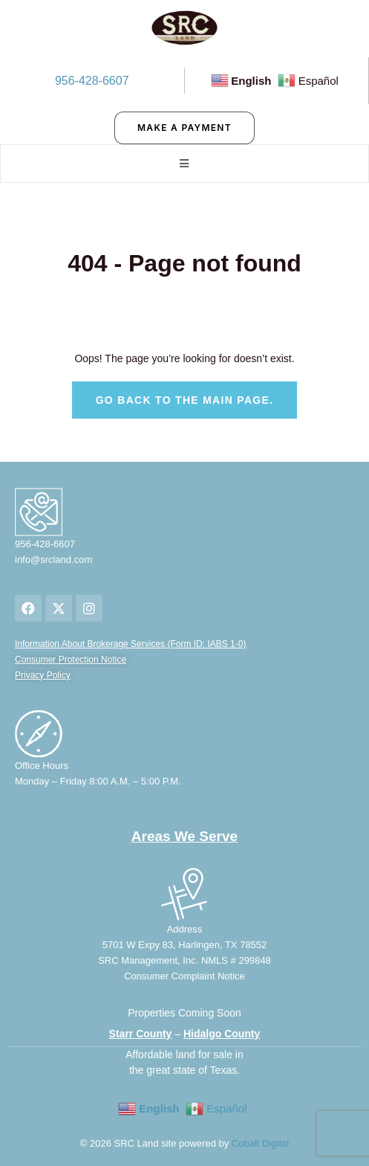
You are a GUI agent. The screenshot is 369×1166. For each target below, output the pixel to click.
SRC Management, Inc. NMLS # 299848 (184, 960)
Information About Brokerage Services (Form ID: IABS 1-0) (130, 644)
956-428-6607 (92, 80)
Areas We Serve (184, 836)
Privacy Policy (43, 675)
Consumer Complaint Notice (184, 976)
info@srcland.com (53, 559)
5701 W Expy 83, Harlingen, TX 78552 (184, 944)
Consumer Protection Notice (70, 659)
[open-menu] (184, 163)
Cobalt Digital (260, 1143)
